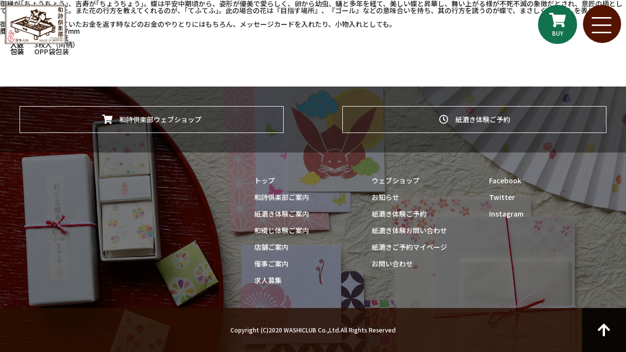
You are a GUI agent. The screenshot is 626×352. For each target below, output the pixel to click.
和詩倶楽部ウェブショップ (151, 119)
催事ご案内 (271, 263)
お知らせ (385, 197)
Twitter (502, 197)
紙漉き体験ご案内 (281, 214)
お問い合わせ (392, 263)
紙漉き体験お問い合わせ (409, 230)
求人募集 (268, 280)
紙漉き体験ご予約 (474, 119)
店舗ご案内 (271, 247)
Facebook (505, 180)
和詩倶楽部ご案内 (281, 197)
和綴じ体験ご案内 (281, 230)
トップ (264, 180)
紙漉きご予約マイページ (409, 247)
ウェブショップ (396, 180)
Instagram (506, 214)
